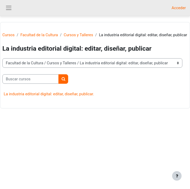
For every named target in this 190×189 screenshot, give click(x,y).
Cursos (8, 35)
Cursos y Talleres (78, 35)
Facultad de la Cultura (39, 35)
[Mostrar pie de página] (177, 176)
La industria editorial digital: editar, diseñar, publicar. (49, 94)
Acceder (179, 8)
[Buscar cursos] (30, 79)
